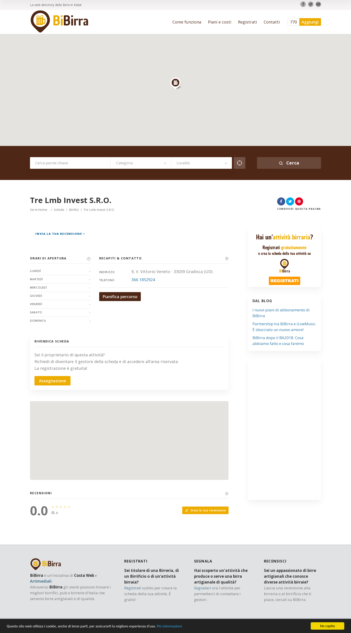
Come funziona (186, 22)
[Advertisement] (286, 431)
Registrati (247, 22)
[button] (175, 83)
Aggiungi (310, 22)
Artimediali (40, 581)
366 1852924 (143, 279)
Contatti (272, 22)
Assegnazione (52, 380)
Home (42, 209)
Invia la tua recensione (58, 234)
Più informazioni (169, 626)
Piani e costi (219, 22)
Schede (59, 209)
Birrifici (74, 209)
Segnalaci (202, 587)
